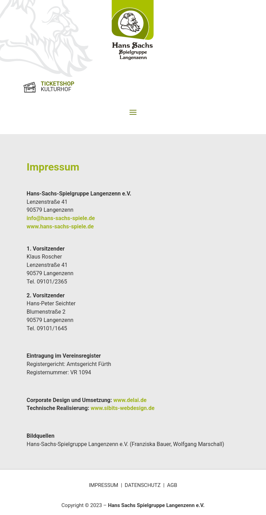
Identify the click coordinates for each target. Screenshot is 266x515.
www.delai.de (130, 400)
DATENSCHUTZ (143, 485)
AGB (172, 485)
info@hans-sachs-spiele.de (61, 218)
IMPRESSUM (103, 485)
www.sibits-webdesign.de (122, 408)
